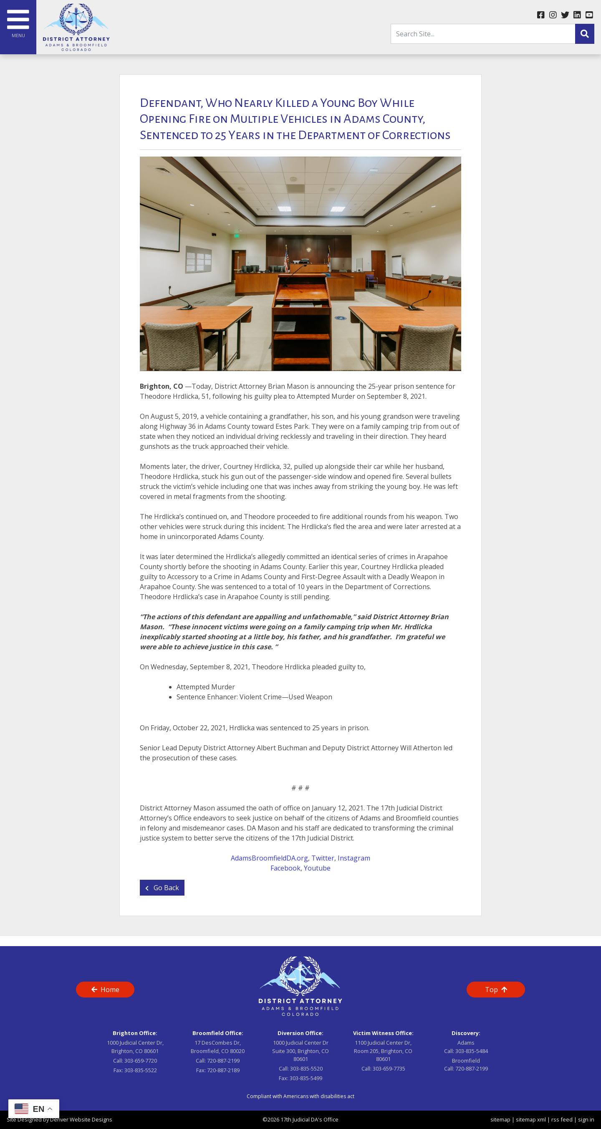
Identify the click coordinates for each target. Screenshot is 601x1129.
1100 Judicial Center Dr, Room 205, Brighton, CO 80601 (383, 1050)
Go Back (162, 887)
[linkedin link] (577, 15)
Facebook (285, 868)
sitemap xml (531, 1119)
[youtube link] (589, 15)
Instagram (354, 858)
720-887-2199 (223, 1060)
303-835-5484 (471, 1051)
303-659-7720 (140, 1060)
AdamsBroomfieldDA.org (269, 858)
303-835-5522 (140, 1070)
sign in (586, 1119)
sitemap (500, 1119)
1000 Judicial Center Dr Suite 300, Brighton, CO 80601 (300, 1050)
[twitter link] (565, 15)
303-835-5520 (306, 1068)
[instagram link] (553, 15)
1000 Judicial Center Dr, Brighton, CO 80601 (135, 1046)
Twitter (322, 858)
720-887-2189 (223, 1070)
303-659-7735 (389, 1068)
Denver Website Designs (81, 1119)
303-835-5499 (306, 1078)
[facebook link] (540, 15)
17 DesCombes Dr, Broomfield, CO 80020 (218, 1046)
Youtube (317, 868)
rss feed (562, 1119)
